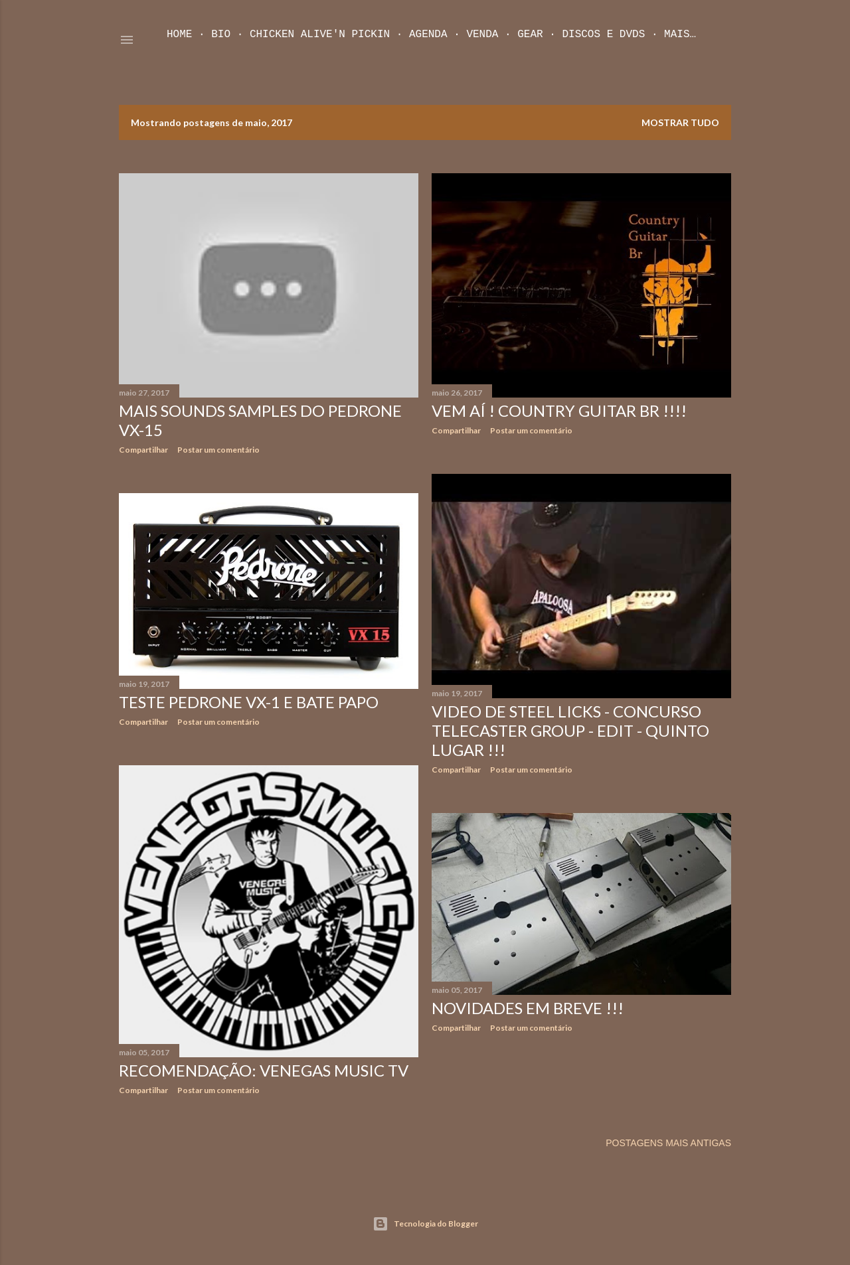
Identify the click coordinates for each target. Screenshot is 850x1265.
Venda (482, 34)
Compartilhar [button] (143, 450)
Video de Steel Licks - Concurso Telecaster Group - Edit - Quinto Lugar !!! (570, 730)
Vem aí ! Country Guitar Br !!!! (559, 410)
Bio (220, 34)
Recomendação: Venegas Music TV (263, 1070)
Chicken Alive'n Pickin (320, 34)
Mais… (680, 34)
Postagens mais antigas (668, 1143)
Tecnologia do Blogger (425, 1224)
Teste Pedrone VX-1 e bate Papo (249, 701)
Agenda (428, 34)
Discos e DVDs (603, 34)
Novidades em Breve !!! (528, 1007)
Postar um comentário (218, 450)
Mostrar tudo (680, 122)
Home (179, 34)
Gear (530, 34)
